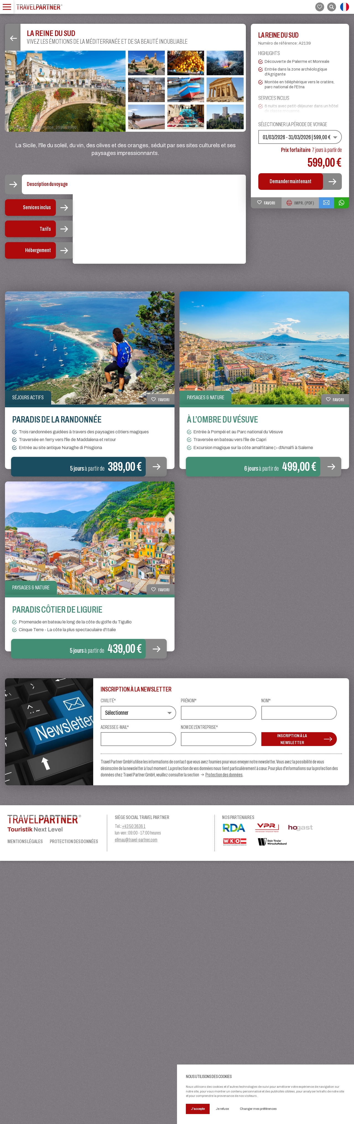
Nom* (266, 964)
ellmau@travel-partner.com (136, 1103)
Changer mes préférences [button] (258, 1109)
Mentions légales (25, 1104)
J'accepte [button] (198, 1109)
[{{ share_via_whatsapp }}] (341, 202)
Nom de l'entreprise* (199, 990)
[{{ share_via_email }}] (325, 202)
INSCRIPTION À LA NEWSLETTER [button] (304, 1002)
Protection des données (224, 1037)
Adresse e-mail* (115, 990)
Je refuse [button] (222, 1109)
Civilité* (108, 964)
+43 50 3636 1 (133, 1089)
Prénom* (189, 964)
